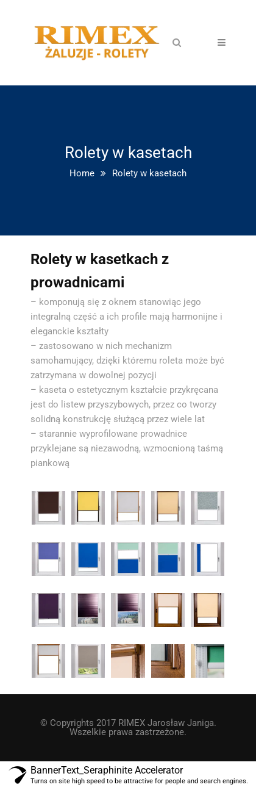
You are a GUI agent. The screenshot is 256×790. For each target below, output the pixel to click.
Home (81, 173)
